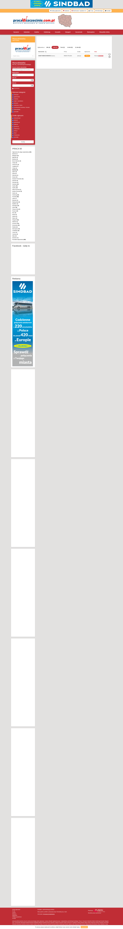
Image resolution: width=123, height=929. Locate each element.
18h (48, 47)
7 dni (62, 47)
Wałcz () (14, 236)
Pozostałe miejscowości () (19, 239)
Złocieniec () (15, 237)
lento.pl (14, 131)
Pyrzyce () (15, 211)
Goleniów (27, 32)
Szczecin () (15, 223)
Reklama (14, 914)
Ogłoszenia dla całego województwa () (21, 152)
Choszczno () (15, 164)
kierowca (15, 103)
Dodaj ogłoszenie (55, 10)
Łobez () (14, 198)
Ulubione (66, 10)
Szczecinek (78, 32)
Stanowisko (41, 51)
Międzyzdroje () (16, 202)
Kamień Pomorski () (17, 191)
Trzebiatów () (15, 230)
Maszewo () (15, 200)
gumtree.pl (15, 126)
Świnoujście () (16, 228)
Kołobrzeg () (15, 195)
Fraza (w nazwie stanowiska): (19, 67)
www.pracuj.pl (16, 118)
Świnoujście (91, 32)
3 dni (55, 47)
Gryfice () (15, 186)
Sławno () (14, 218)
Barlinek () (15, 153)
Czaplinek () (15, 166)
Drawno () (14, 177)
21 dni (77, 47)
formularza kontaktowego (49, 914)
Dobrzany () (15, 175)
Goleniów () (15, 184)
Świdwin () (15, 227)
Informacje (99, 10)
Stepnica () (15, 221)
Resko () (14, 214)
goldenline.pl (16, 122)
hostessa (15, 99)
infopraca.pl (15, 128)
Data (95, 51)
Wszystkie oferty (104, 32)
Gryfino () (15, 187)
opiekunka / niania (17, 105)
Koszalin (57, 32)
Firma (65, 51)
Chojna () (14, 162)
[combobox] (23, 56)
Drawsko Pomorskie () (17, 178)
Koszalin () (15, 196)
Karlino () (14, 193)
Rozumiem (84, 927)
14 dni (70, 47)
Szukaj (23, 142)
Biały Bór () (15, 157)
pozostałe (15, 111)
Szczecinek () (16, 225)
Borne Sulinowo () (16, 161)
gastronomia (16, 97)
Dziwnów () (15, 180)
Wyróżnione (15, 88)
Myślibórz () (15, 203)
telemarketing (16, 109)
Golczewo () (15, 182)
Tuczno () (14, 232)
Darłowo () (15, 170)
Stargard (68, 32)
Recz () (14, 212)
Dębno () (14, 171)
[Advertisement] (90, 20)
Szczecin (16, 32)
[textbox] (23, 56)
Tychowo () (15, 234)
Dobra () (14, 173)
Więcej (87, 55)
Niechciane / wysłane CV (79, 10)
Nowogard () (15, 205)
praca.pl (15, 120)
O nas (90, 10)
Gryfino (36, 32)
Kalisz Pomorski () (16, 189)
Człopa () (14, 168)
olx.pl (14, 133)
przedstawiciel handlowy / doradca (21, 107)
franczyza (15, 94)
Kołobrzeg (47, 32)
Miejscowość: (15, 72)
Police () (14, 207)
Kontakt (108, 10)
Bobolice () (15, 159)
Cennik (13, 912)
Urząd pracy (16, 135)
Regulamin (14, 915)
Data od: (14, 77)
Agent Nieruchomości (44, 55)
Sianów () (14, 216)
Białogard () (15, 155)
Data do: (14, 83)
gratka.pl (15, 124)
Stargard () (15, 220)
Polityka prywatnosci (17, 917)
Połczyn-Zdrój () (16, 209)
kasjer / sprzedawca (17, 101)
